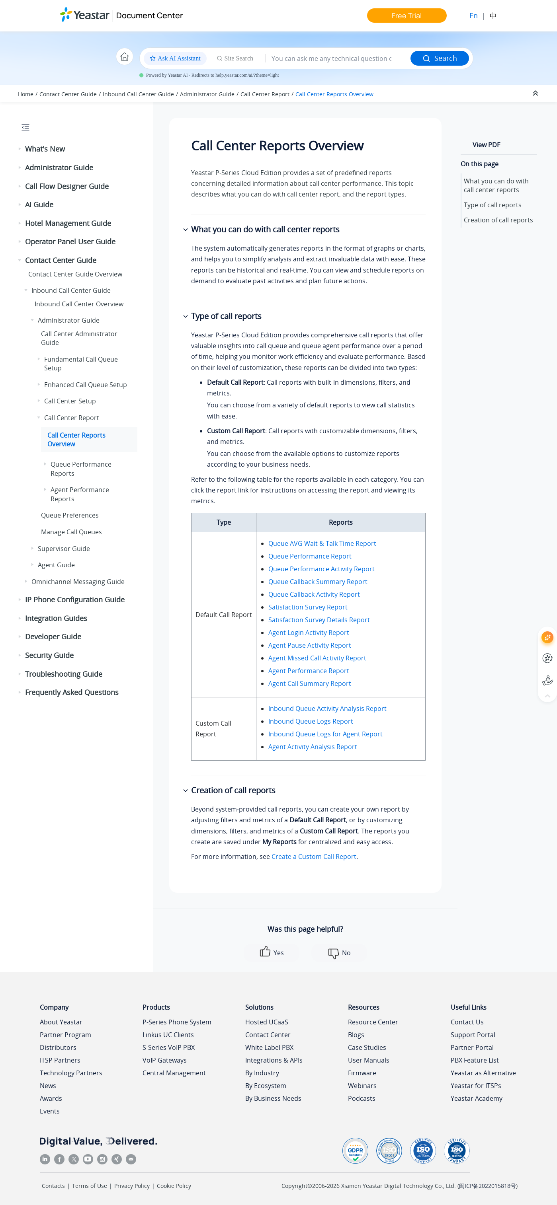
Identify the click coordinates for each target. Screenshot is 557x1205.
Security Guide (49, 655)
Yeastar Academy (476, 1098)
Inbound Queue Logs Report (310, 721)
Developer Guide (53, 636)
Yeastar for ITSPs (476, 1085)
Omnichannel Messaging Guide (78, 581)
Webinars (362, 1085)
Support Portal (473, 1034)
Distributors (58, 1047)
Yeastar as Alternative (483, 1073)
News (48, 1085)
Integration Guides (56, 618)
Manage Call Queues (71, 532)
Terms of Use (89, 1185)
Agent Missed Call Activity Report (317, 658)
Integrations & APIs (274, 1060)
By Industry (262, 1073)
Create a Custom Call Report (314, 856)
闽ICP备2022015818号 (487, 1185)
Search (439, 58)
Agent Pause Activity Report (309, 645)
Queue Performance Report (310, 556)
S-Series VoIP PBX (169, 1047)
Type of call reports (493, 205)
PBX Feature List (475, 1060)
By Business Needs (273, 1098)
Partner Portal (472, 1047)
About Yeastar (61, 1022)
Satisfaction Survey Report (308, 607)
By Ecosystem (265, 1085)
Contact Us (467, 1022)
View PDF (486, 144)
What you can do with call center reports (496, 185)
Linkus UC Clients (168, 1034)
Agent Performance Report (308, 670)
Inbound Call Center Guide (138, 94)
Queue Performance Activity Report (321, 569)
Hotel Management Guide (68, 223)
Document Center (149, 15)
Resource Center (373, 1022)
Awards (51, 1098)
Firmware (362, 1073)
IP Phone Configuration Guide (75, 599)
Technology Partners (71, 1073)
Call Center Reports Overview (334, 94)
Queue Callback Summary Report (317, 581)
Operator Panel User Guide (70, 241)
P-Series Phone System (177, 1022)
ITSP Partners (60, 1060)
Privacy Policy (132, 1185)
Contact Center (268, 1034)
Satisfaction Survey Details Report (319, 619)
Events (50, 1111)
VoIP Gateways (165, 1060)
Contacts (53, 1185)
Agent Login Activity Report (308, 632)
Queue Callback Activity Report (314, 594)
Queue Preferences (70, 515)
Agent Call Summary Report (309, 683)
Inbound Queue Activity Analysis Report (327, 708)
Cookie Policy (174, 1185)
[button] (20, 149)
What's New (45, 149)
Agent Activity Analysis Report (312, 746)
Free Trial (407, 15)
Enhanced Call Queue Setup (85, 384)
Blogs (356, 1034)
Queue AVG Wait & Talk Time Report (322, 543)
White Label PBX (269, 1047)
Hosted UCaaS (266, 1022)
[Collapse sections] (536, 93)
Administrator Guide (207, 94)
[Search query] (338, 58)
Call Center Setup (70, 401)
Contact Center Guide (68, 94)
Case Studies (367, 1047)
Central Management (174, 1073)
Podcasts (361, 1098)
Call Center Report (264, 94)
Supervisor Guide (64, 548)
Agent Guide (56, 565)
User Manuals (368, 1060)
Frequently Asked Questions (72, 692)
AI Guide (39, 204)
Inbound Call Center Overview (79, 304)
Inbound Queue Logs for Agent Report (325, 734)
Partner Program (65, 1034)
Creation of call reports (498, 220)
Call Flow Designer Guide (67, 186)
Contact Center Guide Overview (75, 274)
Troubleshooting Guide (63, 674)
